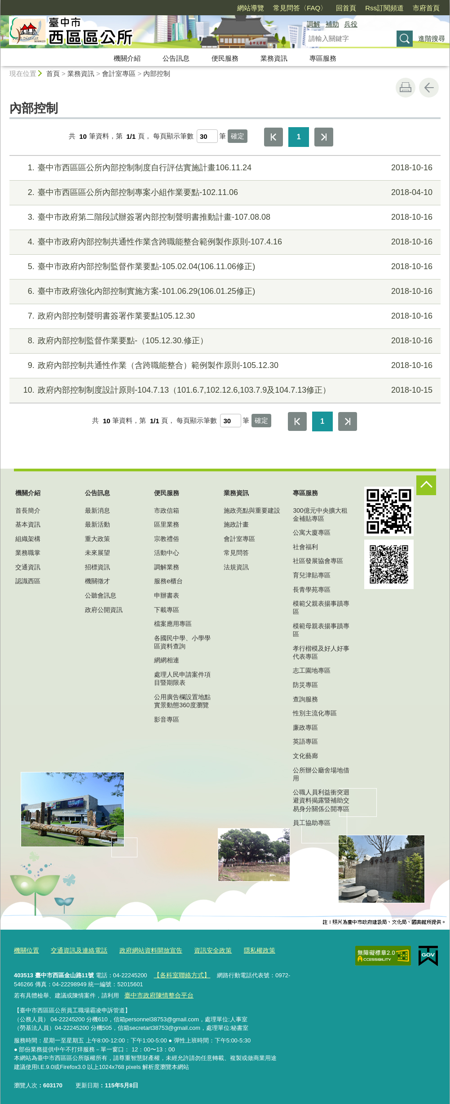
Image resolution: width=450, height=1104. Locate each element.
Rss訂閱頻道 (384, 8)
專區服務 (322, 58)
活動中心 (166, 552)
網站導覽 (250, 8)
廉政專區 (305, 727)
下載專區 (166, 609)
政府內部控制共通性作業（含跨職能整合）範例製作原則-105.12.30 (223, 365)
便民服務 (225, 58)
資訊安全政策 (201, 950)
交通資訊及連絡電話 (75, 950)
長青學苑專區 (312, 589)
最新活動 (97, 524)
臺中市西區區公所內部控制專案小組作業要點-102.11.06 (223, 192)
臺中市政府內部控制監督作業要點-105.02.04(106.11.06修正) (223, 266)
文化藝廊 (305, 755)
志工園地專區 (312, 670)
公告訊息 (176, 58)
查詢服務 (305, 699)
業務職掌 (27, 552)
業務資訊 (273, 58)
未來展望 (97, 552)
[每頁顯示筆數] (207, 136)
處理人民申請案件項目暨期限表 (182, 678)
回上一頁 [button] (429, 88)
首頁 (53, 73)
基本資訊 (27, 524)
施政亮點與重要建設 (252, 510)
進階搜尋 (431, 38)
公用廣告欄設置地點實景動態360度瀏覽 (182, 701)
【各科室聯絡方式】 (179, 973)
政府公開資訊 (104, 609)
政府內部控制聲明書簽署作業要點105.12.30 (223, 316)
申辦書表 (166, 595)
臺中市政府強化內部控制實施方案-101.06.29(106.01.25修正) (223, 291)
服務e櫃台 (168, 581)
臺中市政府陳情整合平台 (156, 992)
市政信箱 (166, 510)
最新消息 (97, 510)
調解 (313, 24)
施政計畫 (236, 524)
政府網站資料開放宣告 (143, 950)
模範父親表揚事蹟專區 (321, 607)
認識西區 (27, 581)
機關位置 (25, 950)
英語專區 (305, 741)
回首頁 (346, 8)
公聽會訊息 (100, 595)
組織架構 (27, 538)
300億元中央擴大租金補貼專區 (320, 514)
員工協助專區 (312, 822)
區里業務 (166, 524)
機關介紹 (127, 58)
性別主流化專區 (315, 713)
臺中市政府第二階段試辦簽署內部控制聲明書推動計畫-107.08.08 (223, 217)
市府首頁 (426, 8)
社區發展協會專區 (318, 560)
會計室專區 (119, 73)
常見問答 (236, 552)
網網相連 (166, 660)
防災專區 (305, 684)
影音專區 (166, 719)
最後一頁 (323, 137)
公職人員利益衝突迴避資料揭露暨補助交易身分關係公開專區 (321, 800)
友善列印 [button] (405, 88)
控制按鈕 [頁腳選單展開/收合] (426, 485)
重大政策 (97, 538)
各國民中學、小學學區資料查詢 (182, 642)
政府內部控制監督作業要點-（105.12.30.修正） (223, 340)
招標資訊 (97, 567)
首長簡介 (27, 510)
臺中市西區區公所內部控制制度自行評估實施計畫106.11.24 (223, 167)
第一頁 (273, 137)
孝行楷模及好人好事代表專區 (321, 652)
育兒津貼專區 (312, 575)
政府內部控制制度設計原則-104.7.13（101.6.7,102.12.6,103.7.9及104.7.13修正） (223, 390)
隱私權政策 (245, 950)
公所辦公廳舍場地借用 (321, 774)
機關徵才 (97, 581)
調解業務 (166, 567)
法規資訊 (236, 567)
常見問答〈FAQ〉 (300, 8)
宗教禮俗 (166, 538)
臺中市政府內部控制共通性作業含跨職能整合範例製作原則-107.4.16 (223, 241)
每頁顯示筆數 (173, 136)
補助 (332, 24)
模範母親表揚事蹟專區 (321, 630)
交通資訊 (27, 567)
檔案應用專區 (173, 623)
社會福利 (305, 546)
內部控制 (156, 73)
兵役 (350, 24)
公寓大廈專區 (312, 532)
